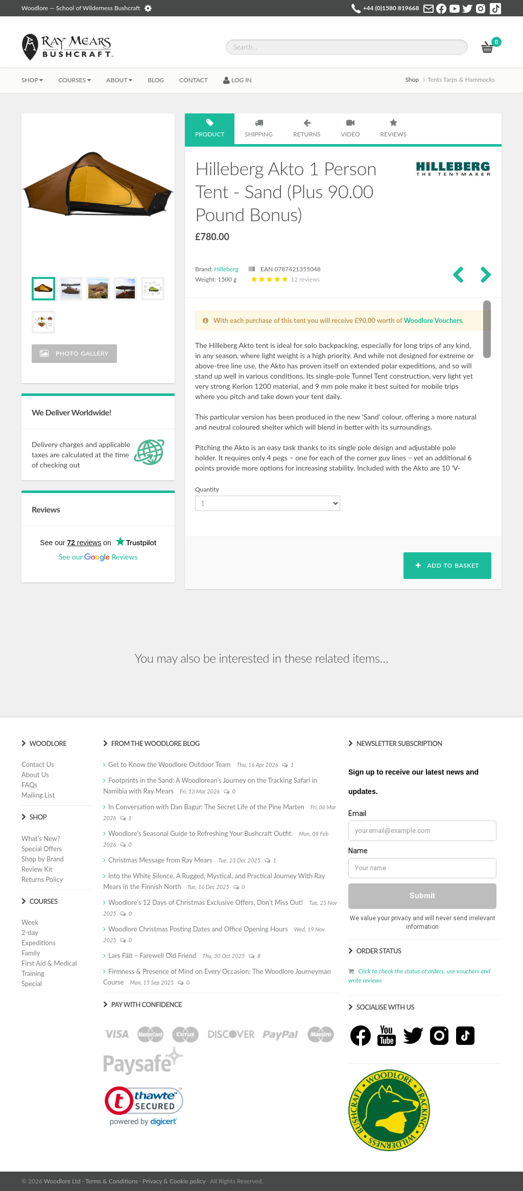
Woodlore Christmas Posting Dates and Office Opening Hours (198, 929)
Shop (32, 80)
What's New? (40, 838)
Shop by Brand (42, 859)
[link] (144, 1106)
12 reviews (284, 279)
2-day (29, 932)
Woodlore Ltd (62, 1181)
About (119, 80)
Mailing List (38, 795)
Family (30, 953)
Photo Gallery (74, 353)
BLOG (156, 80)
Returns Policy (42, 879)
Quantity (207, 489)
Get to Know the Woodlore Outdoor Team (169, 764)
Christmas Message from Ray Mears (160, 860)
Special (31, 983)
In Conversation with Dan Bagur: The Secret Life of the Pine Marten (206, 807)
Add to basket (447, 565)
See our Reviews (98, 556)
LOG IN (237, 80)
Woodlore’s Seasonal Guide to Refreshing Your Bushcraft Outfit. (200, 833)
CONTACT (193, 80)
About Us (35, 774)
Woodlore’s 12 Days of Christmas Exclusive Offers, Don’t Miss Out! (205, 902)
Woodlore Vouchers (433, 320)
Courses (74, 80)
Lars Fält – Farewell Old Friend (152, 955)
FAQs (29, 785)
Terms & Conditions (111, 1181)
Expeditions (38, 943)
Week (29, 922)
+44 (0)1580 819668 (391, 8)
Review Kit (37, 869)
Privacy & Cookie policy (173, 1181)
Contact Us (37, 764)
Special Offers (41, 849)
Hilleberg (226, 269)
